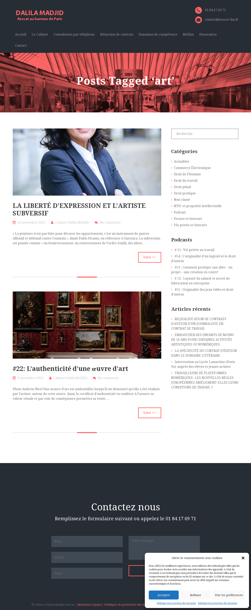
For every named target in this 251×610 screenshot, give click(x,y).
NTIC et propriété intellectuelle (198, 206)
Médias (188, 34)
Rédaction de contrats (116, 34)
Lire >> (149, 257)
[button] (243, 558)
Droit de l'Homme (187, 174)
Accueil (20, 34)
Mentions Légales (90, 604)
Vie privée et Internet (190, 225)
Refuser (195, 595)
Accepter (163, 595)
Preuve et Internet (188, 219)
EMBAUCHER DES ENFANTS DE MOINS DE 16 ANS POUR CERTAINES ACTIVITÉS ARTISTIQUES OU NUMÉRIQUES (202, 339)
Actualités (181, 161)
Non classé (182, 200)
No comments (110, 222)
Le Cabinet (40, 34)
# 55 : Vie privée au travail (194, 250)
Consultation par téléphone (74, 34)
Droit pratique (185, 193)
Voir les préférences (229, 595)
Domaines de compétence (158, 34)
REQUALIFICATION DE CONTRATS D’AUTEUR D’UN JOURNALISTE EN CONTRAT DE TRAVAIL (198, 323)
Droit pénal (182, 187)
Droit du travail (185, 180)
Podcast (180, 212)
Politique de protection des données (176, 603)
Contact (21, 45)
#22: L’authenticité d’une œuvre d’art (70, 369)
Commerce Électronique (192, 168)
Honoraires (208, 34)
